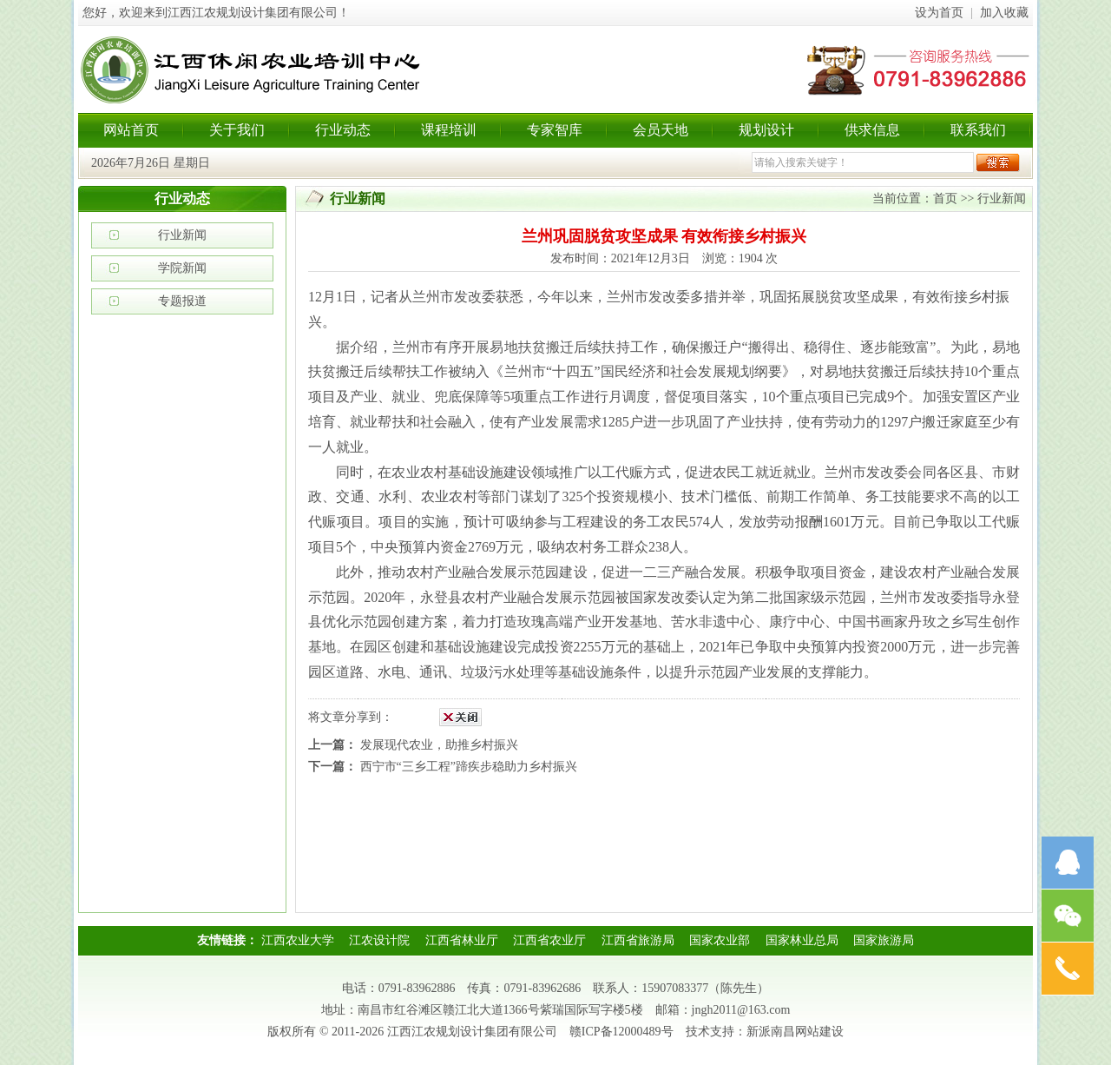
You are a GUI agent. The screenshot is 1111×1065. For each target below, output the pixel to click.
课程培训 (449, 129)
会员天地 (660, 129)
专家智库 (554, 129)
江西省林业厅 (461, 940)
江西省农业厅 (549, 940)
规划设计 (766, 129)
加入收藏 (1004, 12)
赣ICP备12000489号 (621, 1031)
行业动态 (343, 129)
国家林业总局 (802, 940)
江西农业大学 (297, 940)
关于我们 (237, 129)
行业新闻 (182, 234)
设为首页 (939, 12)
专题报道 (182, 301)
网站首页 (131, 129)
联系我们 (978, 129)
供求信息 (872, 129)
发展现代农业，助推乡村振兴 (439, 744)
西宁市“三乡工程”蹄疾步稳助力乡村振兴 (468, 766)
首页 (945, 198)
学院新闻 (182, 268)
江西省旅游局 (638, 940)
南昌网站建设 (807, 1031)
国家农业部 (719, 940)
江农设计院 (379, 940)
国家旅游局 (883, 940)
